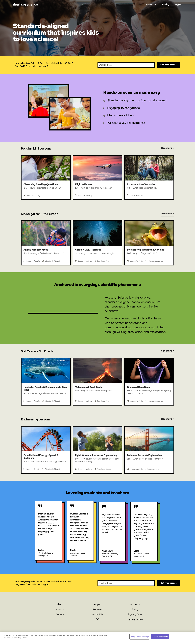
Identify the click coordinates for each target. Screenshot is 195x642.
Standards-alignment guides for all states (137, 100)
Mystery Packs (135, 615)
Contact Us (97, 615)
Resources (97, 610)
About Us (60, 610)
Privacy (115, 633)
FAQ (97, 619)
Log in (178, 4)
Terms (109, 633)
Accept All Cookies (160, 638)
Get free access (168, 65)
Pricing (165, 5)
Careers (60, 615)
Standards (151, 5)
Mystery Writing (135, 619)
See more (167, 148)
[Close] (191, 638)
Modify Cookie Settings (139, 638)
